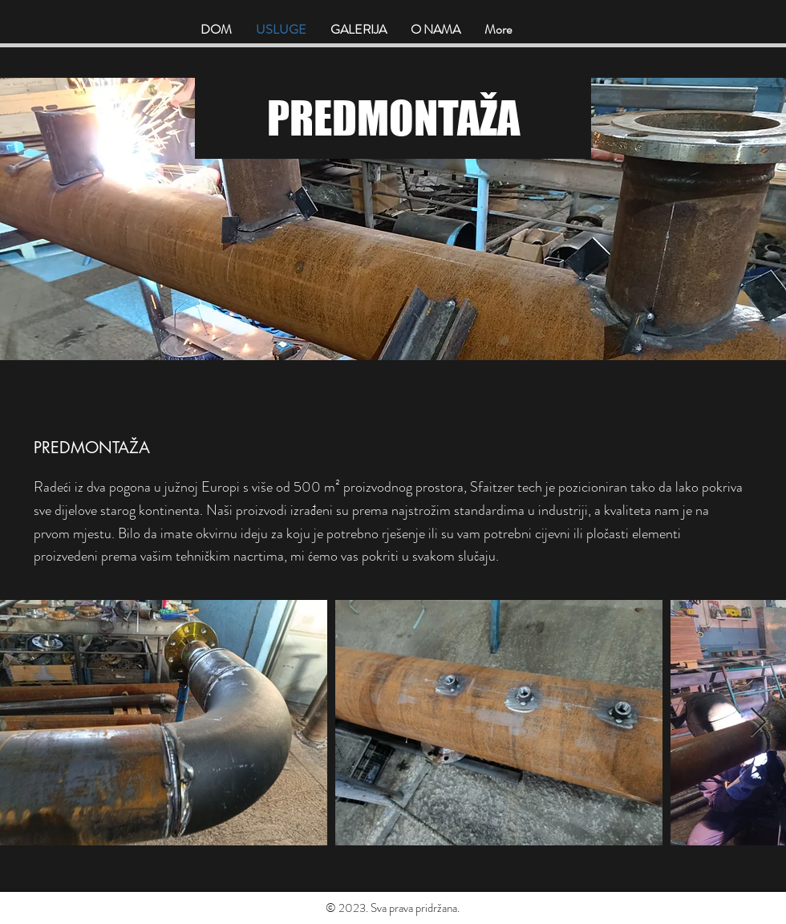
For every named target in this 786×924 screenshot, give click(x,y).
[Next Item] (758, 723)
